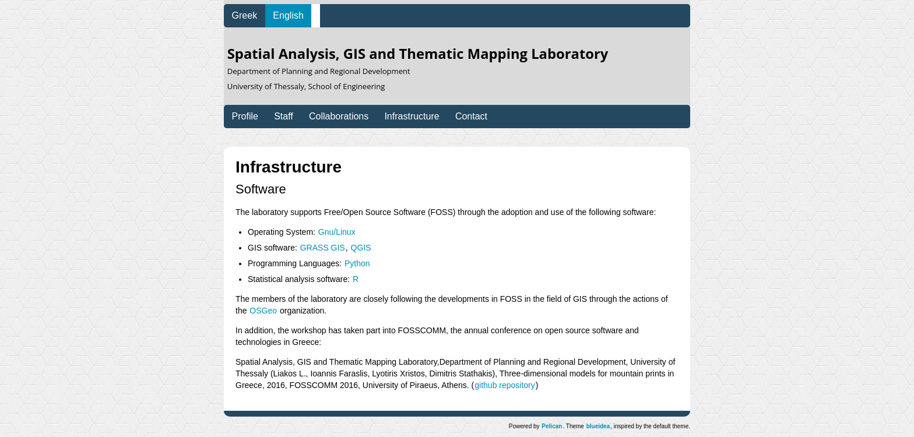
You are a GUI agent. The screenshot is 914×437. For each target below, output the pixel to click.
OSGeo (263, 310)
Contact (471, 116)
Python (357, 263)
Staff (283, 116)
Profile (245, 116)
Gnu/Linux (337, 232)
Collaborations (338, 116)
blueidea (598, 426)
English (288, 15)
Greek (245, 15)
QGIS (361, 247)
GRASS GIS (322, 247)
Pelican (552, 426)
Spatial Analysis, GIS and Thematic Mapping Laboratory (418, 68)
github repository (504, 385)
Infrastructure (411, 116)
